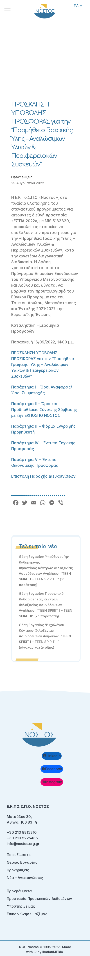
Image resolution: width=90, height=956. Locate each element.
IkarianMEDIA (52, 952)
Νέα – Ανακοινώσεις (25, 877)
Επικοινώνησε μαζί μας (27, 914)
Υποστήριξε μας (21, 906)
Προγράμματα (19, 891)
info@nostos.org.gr (23, 843)
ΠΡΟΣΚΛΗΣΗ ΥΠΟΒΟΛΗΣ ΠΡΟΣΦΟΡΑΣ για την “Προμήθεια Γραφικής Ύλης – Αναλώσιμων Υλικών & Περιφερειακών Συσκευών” (42, 365)
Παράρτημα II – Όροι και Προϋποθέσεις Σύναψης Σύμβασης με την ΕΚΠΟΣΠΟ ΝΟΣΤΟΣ (44, 410)
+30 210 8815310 (22, 832)
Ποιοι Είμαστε (19, 854)
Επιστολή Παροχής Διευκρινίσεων (43, 476)
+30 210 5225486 (22, 838)
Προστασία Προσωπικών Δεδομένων (39, 898)
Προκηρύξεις (21, 177)
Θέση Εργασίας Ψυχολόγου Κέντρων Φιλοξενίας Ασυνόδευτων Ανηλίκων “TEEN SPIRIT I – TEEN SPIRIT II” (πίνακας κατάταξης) (45, 636)
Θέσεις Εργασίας (22, 862)
